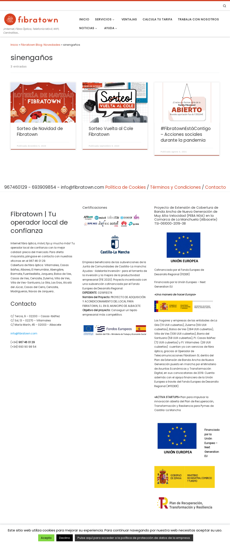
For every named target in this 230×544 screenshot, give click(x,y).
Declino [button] (64, 538)
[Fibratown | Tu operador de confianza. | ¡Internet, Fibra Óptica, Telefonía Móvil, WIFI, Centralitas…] (31, 19)
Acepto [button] (46, 538)
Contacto (215, 187)
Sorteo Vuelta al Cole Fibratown (111, 131)
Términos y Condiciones (175, 187)
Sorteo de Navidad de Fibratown (40, 131)
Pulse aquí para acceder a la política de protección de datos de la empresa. (133, 538)
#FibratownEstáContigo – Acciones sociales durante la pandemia (186, 134)
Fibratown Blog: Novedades (40, 45)
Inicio (14, 45)
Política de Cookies (125, 187)
